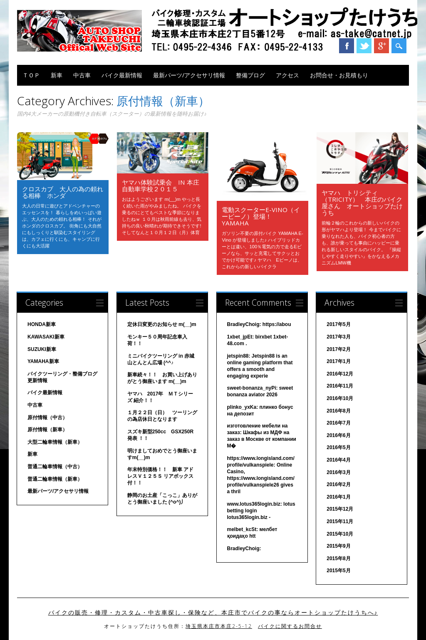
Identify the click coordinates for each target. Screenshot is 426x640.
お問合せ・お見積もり (339, 75)
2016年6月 (338, 435)
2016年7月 (338, 423)
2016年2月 (338, 484)
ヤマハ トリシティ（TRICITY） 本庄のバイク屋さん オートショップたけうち (362, 202)
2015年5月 (338, 570)
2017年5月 (338, 324)
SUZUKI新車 (41, 349)
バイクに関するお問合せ (290, 626)
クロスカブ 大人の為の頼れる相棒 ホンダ (62, 192)
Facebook (346, 45)
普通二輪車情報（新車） (54, 479)
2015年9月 (338, 546)
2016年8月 (338, 411)
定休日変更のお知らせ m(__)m (161, 324)
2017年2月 (338, 349)
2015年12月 (340, 509)
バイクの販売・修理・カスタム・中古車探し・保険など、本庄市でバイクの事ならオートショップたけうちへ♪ (213, 612)
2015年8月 (338, 558)
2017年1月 (338, 361)
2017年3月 (338, 337)
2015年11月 (340, 521)
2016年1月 (338, 497)
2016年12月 (340, 374)
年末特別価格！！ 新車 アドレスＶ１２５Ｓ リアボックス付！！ (160, 476)
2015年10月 (340, 534)
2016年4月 (338, 460)
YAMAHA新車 (43, 361)
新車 (56, 75)
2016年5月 (338, 447)
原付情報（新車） (47, 429)
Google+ (381, 45)
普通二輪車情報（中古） (54, 466)
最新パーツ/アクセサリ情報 (189, 75)
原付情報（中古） (47, 417)
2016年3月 (338, 472)
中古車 (82, 75)
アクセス (287, 75)
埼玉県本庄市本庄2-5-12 (219, 626)
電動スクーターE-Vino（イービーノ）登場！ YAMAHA (261, 216)
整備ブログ (250, 75)
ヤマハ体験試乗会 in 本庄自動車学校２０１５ (160, 185)
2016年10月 (340, 398)
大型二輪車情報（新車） (54, 442)
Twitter (364, 45)
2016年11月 (340, 386)
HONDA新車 (41, 324)
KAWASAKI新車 (45, 337)
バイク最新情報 (122, 75)
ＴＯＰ (31, 75)
